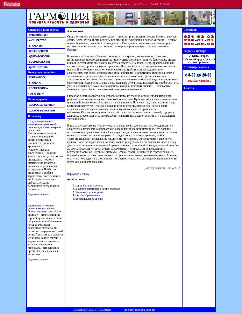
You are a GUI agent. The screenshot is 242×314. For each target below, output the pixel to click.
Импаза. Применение (88, 195)
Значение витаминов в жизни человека (98, 188)
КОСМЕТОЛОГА (37, 88)
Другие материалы (38, 194)
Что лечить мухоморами (89, 192)
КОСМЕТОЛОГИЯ (38, 61)
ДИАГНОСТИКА (37, 67)
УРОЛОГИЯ (35, 45)
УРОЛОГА (34, 82)
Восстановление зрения (89, 198)
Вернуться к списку (78, 174)
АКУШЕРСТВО (37, 40)
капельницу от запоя (119, 4)
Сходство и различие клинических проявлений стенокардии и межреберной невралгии (44, 126)
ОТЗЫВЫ (35, 93)
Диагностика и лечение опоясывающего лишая (41, 207)
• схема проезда (198, 62)
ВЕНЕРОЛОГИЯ (37, 51)
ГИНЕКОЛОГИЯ (37, 35)
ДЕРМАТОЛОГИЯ (38, 56)
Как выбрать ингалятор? (89, 185)
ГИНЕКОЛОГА (36, 77)
